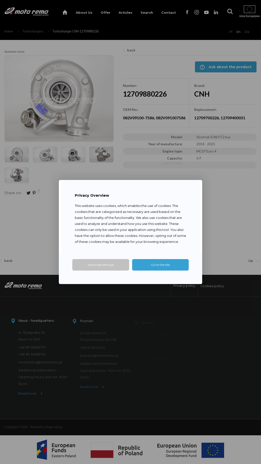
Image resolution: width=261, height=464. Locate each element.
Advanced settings (100, 265)
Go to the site (160, 265)
